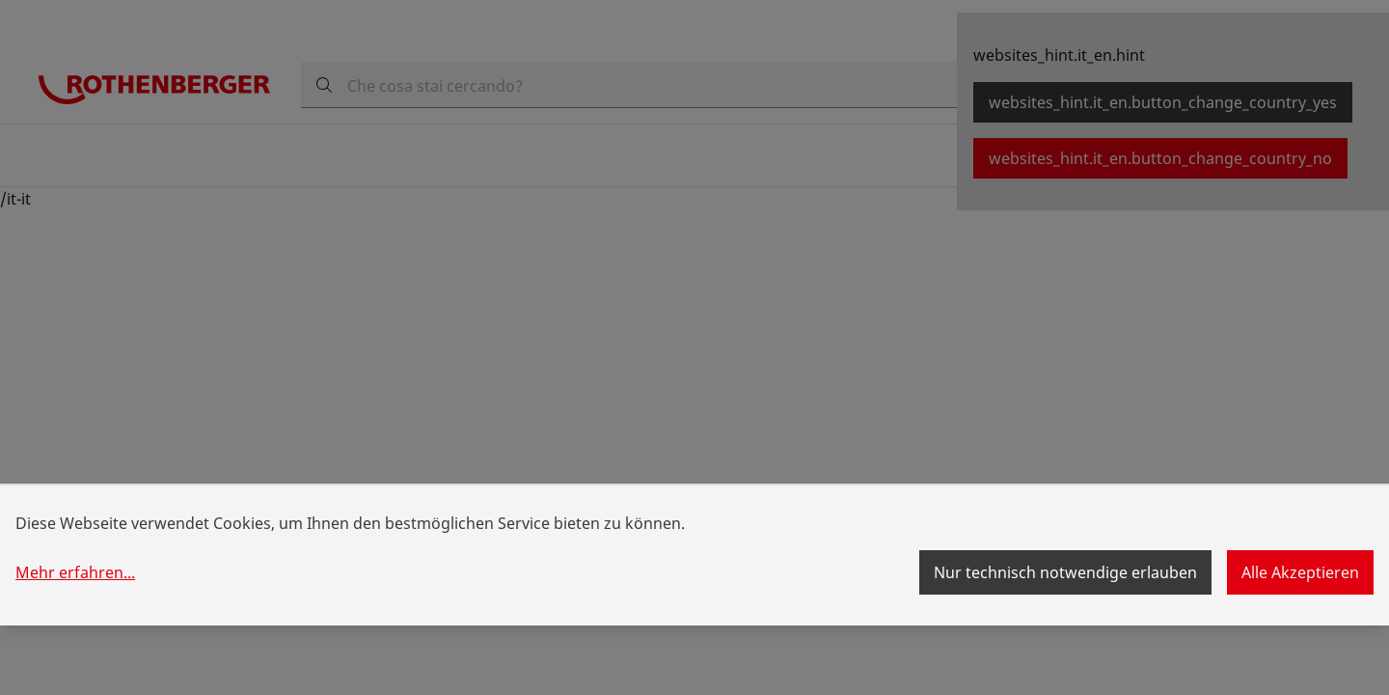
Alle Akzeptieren (1300, 572)
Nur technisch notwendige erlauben (1065, 572)
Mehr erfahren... (75, 572)
